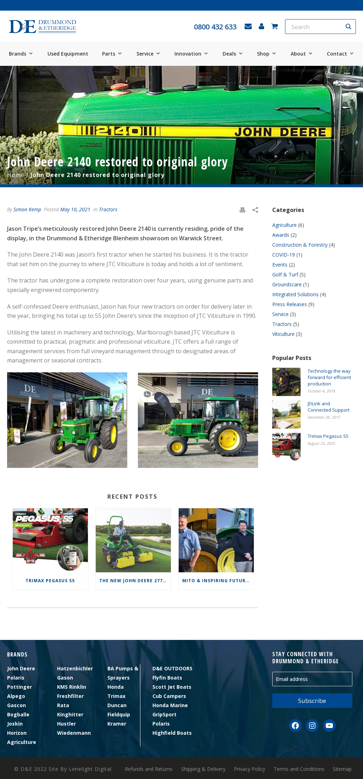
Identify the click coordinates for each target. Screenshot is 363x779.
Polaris (15, 677)
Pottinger (19, 686)
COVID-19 (283, 255)
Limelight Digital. (91, 769)
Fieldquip (118, 714)
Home (15, 175)
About (302, 53)
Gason (65, 677)
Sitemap (342, 769)
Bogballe (18, 714)
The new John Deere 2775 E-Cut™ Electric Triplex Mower (135, 581)
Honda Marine (170, 705)
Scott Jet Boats (171, 686)
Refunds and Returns (149, 769)
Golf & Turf (285, 274)
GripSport (164, 714)
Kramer (116, 723)
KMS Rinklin (71, 686)
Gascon (16, 705)
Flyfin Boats (167, 677)
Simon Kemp (27, 209)
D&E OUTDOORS (172, 668)
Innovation (191, 53)
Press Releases (289, 304)
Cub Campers (169, 696)
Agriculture (284, 225)
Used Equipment (68, 53)
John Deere (21, 668)
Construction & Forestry (300, 245)
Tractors (108, 209)
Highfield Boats (172, 732)
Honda (115, 686)
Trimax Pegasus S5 (50, 581)
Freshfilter (70, 696)
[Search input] (315, 26)
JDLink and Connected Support (329, 406)
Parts (112, 53)
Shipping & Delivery (203, 769)
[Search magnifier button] (348, 26)
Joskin (15, 723)
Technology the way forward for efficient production (329, 377)
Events (279, 265)
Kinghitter (70, 714)
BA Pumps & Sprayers (122, 673)
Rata (63, 705)
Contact (340, 53)
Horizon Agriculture (21, 737)
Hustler (66, 723)
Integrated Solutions (295, 294)
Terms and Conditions (299, 769)
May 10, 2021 (75, 209)
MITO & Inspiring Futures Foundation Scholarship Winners (218, 581)
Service (148, 53)
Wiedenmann (74, 732)
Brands (21, 53)
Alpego (16, 696)
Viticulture (283, 334)
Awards (280, 235)
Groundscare (287, 284)
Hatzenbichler (75, 668)
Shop (267, 53)
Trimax (116, 696)
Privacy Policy (249, 769)
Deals (233, 53)
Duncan (117, 705)
